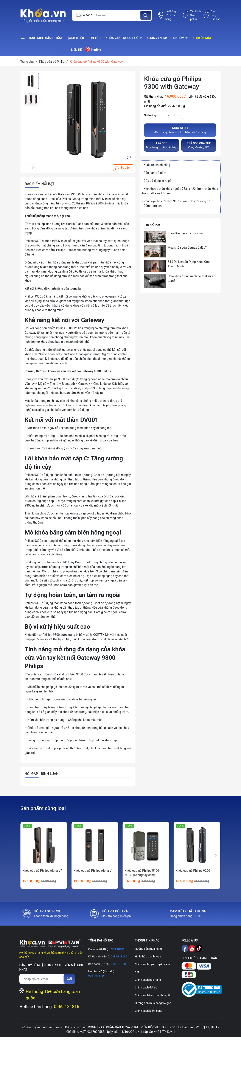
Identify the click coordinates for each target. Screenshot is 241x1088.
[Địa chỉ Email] (43, 979)
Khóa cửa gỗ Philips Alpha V (93, 870)
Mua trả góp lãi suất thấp (161, 145)
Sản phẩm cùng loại (43, 808)
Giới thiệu (76, 38)
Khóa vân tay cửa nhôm (166, 38)
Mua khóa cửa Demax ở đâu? (187, 247)
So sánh (84, 15)
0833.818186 (118, 956)
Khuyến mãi (202, 38)
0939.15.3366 (119, 964)
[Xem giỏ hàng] (212, 15)
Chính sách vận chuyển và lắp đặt (153, 968)
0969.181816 (66, 1006)
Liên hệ (76, 49)
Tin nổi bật (152, 225)
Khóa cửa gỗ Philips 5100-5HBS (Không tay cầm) (142, 873)
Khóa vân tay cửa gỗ (122, 38)
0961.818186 (96, 975)
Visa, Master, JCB (198, 145)
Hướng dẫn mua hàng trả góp (153, 1003)
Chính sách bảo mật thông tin (153, 995)
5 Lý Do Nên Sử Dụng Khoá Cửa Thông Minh (189, 264)
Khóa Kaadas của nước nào (186, 233)
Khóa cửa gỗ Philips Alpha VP (42, 870)
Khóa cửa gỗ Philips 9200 (193, 870)
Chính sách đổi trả (146, 987)
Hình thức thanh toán (148, 956)
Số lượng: (150, 115)
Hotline (93, 49)
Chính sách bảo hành (148, 979)
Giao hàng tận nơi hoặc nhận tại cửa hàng (180, 130)
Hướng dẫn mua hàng (148, 948)
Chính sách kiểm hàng (148, 1010)
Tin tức (95, 38)
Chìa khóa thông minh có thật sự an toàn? (191, 278)
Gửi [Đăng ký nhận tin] (69, 978)
